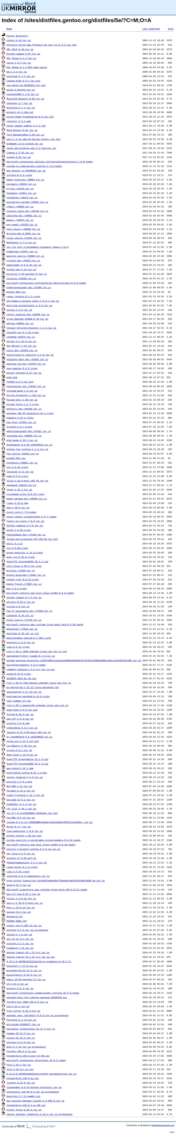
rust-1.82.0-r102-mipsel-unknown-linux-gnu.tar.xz (39, 682)
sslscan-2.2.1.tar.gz (20, 943)
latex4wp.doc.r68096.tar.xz (24, 435)
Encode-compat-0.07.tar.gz (23, 53)
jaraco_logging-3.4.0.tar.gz (25, 777)
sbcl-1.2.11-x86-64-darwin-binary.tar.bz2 (33, 139)
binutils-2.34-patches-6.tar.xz (27, 273)
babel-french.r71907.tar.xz (24, 584)
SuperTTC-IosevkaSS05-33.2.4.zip (27, 763)
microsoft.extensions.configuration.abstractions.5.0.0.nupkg (46, 282)
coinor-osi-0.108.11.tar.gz (24, 925)
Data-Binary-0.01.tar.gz (22, 130)
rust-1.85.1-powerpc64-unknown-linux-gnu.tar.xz (37, 705)
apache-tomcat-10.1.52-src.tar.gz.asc (31, 956)
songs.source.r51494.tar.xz (24, 238)
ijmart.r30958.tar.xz (20, 206)
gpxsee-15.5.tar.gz (19, 912)
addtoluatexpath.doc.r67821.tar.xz (29, 431)
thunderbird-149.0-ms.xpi (23, 1078)
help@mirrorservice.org (162, 1125)
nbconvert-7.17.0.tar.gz (22, 965)
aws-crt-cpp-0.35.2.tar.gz (23, 894)
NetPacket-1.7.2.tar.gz (21, 242)
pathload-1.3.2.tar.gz (21, 76)
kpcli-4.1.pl (15, 543)
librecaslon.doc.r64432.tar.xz (26, 386)
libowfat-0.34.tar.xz (20, 615)
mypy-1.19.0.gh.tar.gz (21, 907)
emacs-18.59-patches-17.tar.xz (26, 979)
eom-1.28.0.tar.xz (18, 507)
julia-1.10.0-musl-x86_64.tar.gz (27, 480)
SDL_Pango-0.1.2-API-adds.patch (27, 67)
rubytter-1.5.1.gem (19, 121)
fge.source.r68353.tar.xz (23, 453)
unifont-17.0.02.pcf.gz (21, 858)
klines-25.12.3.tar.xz (21, 1037)
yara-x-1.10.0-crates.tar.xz (25, 903)
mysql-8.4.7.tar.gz (19, 826)
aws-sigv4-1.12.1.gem (20, 768)
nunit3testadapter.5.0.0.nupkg (26, 664)
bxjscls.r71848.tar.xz (21, 570)
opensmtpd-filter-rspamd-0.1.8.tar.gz (31, 655)
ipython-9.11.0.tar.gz (21, 1042)
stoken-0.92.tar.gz (19, 157)
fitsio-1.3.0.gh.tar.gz (21, 898)
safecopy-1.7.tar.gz (19, 103)
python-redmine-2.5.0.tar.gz (25, 525)
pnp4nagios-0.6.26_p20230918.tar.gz (29, 444)
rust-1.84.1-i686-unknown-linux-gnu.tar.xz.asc (37, 651)
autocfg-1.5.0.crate (19, 781)
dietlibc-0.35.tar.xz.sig (23, 633)
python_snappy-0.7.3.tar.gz (24, 597)
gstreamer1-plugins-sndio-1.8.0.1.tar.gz (33, 300)
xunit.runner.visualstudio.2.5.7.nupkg (31, 516)
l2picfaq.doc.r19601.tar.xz (24, 215)
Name (9, 28)
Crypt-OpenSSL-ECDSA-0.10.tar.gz (27, 318)
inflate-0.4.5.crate (19, 175)
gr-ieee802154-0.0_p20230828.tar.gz (29, 736)
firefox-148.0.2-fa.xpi (21, 1051)
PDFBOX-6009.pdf (17, 921)
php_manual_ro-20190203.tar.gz (26, 170)
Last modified (151, 28)
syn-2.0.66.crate (17, 548)
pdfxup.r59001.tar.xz (20, 323)
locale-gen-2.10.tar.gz (21, 269)
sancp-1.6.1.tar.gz (19, 62)
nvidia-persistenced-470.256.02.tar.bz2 (32, 539)
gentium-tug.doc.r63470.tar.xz (26, 363)
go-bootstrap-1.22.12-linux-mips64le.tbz (33, 687)
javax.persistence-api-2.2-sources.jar (31, 148)
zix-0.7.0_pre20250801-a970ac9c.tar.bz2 (32, 813)
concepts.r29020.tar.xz (21, 184)
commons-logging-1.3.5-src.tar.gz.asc (31, 669)
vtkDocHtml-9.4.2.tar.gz (22, 727)
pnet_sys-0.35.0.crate (21, 557)
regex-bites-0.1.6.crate (22, 867)
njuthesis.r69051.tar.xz (22, 462)
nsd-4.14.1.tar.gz (18, 1006)
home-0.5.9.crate (17, 476)
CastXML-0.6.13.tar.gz (21, 817)
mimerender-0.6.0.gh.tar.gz (24, 264)
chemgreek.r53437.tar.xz (22, 251)
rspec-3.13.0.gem (17, 503)
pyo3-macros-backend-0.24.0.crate (28, 696)
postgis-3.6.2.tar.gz (20, 988)
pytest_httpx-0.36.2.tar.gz (24, 1109)
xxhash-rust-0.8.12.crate (23, 579)
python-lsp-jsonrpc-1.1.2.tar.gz (27, 449)
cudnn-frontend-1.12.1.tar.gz (25, 795)
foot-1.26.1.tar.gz (19, 1064)
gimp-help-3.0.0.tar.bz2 (22, 709)
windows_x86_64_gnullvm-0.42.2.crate (30, 413)
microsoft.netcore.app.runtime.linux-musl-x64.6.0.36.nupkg (45, 624)
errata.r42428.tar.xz (20, 188)
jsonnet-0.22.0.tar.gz (21, 1082)
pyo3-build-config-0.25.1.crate (27, 772)
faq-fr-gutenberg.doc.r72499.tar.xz (29, 610)
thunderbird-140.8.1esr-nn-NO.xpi (28, 1055)
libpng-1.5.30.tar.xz (20, 152)
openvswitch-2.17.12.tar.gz (24, 691)
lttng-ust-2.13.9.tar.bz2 (23, 741)
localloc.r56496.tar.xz (21, 278)
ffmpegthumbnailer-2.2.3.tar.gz (27, 862)
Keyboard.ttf (15, 916)
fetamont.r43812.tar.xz (21, 193)
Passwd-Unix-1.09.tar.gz (22, 399)
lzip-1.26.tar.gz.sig (20, 1069)
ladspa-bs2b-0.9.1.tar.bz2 (23, 80)
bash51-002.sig (16, 291)
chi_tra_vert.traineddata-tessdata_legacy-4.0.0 (37, 247)
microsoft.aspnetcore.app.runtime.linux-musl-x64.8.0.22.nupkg (47, 889)
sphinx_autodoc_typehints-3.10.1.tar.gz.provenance (39, 1114)
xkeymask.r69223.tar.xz (21, 485)
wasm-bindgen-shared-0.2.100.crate (29, 637)
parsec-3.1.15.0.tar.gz (21, 341)
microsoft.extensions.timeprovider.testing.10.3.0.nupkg (43, 992)
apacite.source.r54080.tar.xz (25, 256)
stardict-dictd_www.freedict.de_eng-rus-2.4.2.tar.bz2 (42, 44)
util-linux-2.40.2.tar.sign (24, 566)
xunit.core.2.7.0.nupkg (21, 512)
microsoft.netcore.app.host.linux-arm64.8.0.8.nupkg (40, 593)
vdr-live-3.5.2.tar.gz (21, 853)
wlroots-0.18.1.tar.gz (21, 601)
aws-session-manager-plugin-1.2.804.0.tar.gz (35, 1100)
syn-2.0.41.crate (17, 467)
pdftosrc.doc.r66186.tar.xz (24, 408)
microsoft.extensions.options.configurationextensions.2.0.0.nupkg (50, 161)
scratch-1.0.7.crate (19, 426)
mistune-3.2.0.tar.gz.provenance (27, 930)
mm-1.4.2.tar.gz (17, 71)
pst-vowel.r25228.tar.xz (22, 224)
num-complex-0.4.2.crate (22, 368)
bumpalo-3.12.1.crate (20, 417)
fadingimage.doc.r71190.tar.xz (26, 534)
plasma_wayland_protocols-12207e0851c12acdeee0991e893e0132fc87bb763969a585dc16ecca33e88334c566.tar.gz (74, 660)
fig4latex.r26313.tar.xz (22, 197)
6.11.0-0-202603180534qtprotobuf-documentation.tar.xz (42, 1073)
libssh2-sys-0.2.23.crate (23, 332)
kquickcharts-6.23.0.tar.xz (24, 974)
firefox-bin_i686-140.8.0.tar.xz (27, 1001)
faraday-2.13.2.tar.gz (21, 790)
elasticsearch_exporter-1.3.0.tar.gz (30, 354)
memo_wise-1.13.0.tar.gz (22, 754)
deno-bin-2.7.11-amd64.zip (23, 1096)
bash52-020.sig (16, 458)
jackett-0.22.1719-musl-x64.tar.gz (29, 732)
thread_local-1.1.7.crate (23, 404)
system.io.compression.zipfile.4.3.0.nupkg (34, 166)
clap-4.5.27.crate (18, 646)
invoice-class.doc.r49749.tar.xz (27, 211)
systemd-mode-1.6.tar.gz (22, 390)
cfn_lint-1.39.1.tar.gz (21, 808)
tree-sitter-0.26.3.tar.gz (23, 1010)
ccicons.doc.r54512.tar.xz (23, 260)
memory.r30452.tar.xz (20, 220)
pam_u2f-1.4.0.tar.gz (20, 718)
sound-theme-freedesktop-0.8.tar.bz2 (30, 116)
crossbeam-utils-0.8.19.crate (25, 494)
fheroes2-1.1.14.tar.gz (21, 1019)
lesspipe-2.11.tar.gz (20, 471)
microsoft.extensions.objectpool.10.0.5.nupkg (36, 1060)
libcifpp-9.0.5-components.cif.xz (28, 876)
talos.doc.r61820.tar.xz (22, 350)
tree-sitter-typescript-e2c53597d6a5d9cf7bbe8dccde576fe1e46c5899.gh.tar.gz (56, 880)
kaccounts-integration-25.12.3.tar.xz (31, 1028)
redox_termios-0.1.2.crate (23, 296)
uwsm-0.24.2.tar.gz (19, 885)
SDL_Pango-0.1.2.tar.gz (21, 58)
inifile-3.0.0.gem (18, 723)
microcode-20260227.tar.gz (23, 1024)
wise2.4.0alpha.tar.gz (21, 89)
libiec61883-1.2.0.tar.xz (23, 94)
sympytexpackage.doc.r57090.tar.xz (29, 287)
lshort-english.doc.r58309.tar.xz (28, 314)
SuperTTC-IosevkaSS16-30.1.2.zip (27, 561)
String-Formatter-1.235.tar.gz (26, 395)
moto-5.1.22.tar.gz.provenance (26, 1046)
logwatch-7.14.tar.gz (20, 947)
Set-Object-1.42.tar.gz (21, 345)
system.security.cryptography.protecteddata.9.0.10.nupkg (44, 840)
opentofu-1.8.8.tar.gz (21, 642)
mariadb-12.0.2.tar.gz (21, 799)
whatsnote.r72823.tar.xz (22, 628)
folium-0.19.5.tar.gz (20, 714)
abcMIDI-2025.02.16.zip (21, 678)
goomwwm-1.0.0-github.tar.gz (25, 143)
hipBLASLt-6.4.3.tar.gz (21, 804)
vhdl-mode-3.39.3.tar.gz (22, 440)
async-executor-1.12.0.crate (25, 552)
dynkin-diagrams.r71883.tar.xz (26, 575)
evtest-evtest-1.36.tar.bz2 (24, 835)
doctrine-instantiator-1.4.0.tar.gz (29, 305)
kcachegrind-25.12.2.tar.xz (24, 970)
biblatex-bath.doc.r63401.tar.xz (27, 359)
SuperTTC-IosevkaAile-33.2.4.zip (27, 759)
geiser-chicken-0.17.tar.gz (24, 372)
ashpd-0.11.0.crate (19, 673)
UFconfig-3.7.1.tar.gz (21, 107)
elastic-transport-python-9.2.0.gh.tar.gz (33, 849)
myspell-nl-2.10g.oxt (20, 112)
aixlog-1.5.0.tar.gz (19, 309)
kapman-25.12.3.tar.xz (21, 1033)
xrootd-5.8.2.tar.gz (19, 750)
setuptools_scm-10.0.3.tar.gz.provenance (33, 1091)
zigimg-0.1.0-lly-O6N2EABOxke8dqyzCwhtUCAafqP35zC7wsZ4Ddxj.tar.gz (50, 822)
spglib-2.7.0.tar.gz (19, 934)
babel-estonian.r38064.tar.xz (25, 179)
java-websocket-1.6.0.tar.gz (25, 831)
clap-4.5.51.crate (18, 871)
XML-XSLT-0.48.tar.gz (20, 49)
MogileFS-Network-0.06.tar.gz (25, 98)
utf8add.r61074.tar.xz (21, 336)
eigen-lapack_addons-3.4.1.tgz (26, 125)
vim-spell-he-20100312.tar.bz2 (26, 85)
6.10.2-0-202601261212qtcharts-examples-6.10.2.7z (39, 961)
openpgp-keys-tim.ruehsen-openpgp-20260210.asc (37, 997)
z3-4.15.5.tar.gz (17, 983)
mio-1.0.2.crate (17, 588)
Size (170, 28)
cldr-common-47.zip (19, 700)
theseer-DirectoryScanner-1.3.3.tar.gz (31, 327)
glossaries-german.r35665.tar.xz (27, 202)
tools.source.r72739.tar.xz (24, 619)
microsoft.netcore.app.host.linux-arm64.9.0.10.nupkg (41, 844)
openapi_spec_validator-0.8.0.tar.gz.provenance (37, 1015)
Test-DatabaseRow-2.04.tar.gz (25, 134)
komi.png (12, 377)
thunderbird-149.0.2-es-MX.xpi (26, 1105)
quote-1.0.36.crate (19, 530)
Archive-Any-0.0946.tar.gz (23, 233)
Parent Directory (17, 35)
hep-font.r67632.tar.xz (21, 422)
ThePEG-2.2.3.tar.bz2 (20, 381)
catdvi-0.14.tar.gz (19, 40)
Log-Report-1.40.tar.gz (21, 745)
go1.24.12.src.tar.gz (20, 938)
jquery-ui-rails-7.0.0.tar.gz (25, 521)
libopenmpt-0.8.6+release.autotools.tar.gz (34, 1087)
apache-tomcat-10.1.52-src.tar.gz (28, 952)
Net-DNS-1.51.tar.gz (19, 786)
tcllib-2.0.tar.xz (18, 606)
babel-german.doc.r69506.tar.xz (27, 498)
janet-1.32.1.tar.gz (19, 489)
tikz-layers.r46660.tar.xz (23, 229)
